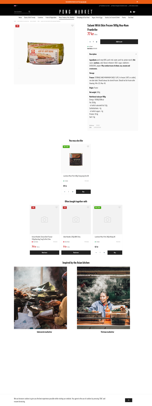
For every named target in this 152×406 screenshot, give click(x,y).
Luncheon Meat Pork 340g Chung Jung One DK (76, 176)
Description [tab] (113, 54)
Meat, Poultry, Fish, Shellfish (66, 17)
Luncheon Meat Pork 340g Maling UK (105, 237)
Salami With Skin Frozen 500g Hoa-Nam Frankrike (50, 21)
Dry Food (130, 17)
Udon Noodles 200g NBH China (71, 237)
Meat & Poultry (33, 21)
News (20, 17)
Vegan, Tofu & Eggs (97, 17)
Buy (83, 191)
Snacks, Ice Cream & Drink (112, 17)
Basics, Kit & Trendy (29, 17)
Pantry (124, 17)
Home (15, 21)
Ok (128, 400)
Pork (38, 21)
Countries (40, 17)
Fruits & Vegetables (51, 17)
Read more (44, 252)
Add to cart (119, 42)
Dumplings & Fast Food (83, 17)
